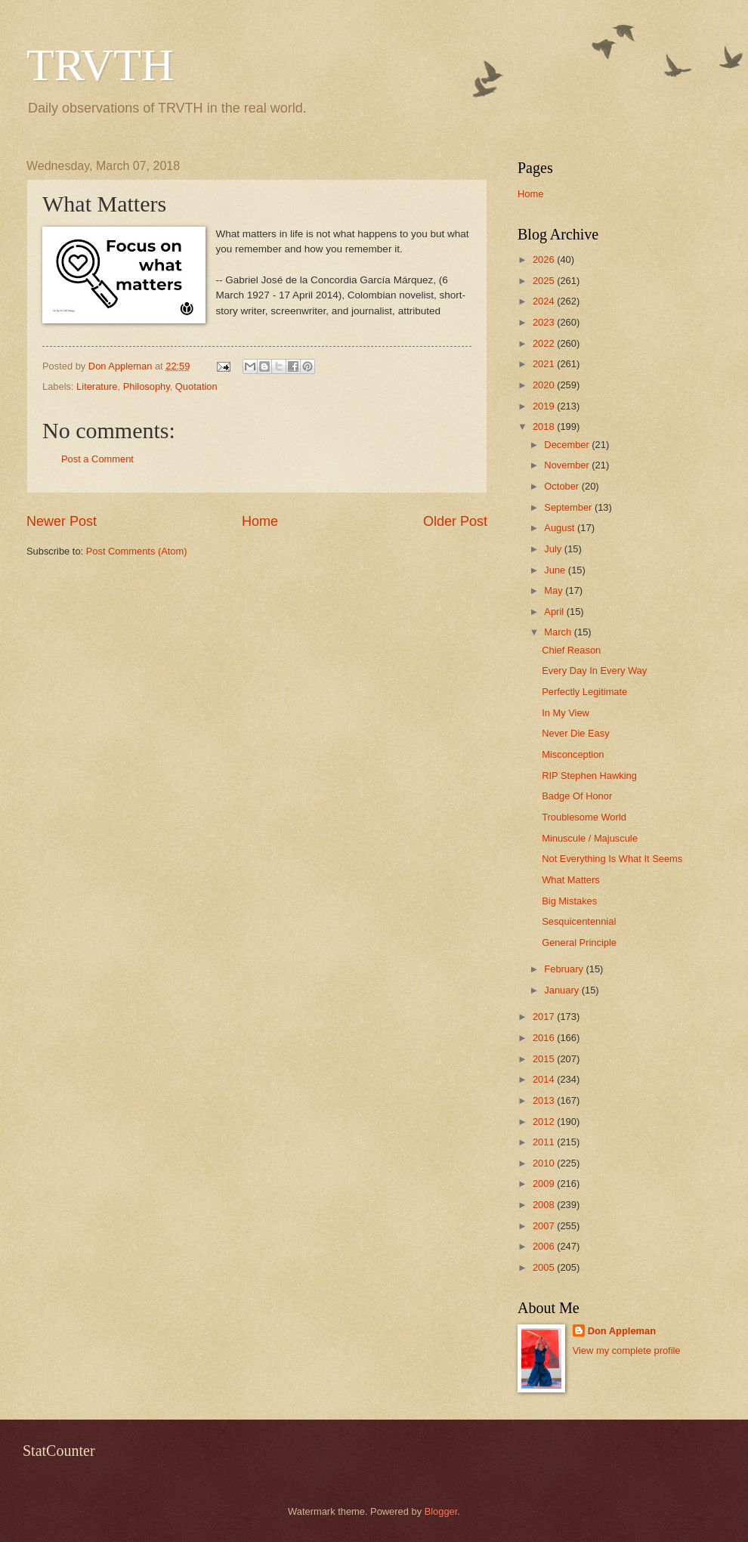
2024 (545, 301)
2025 (545, 280)
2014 (545, 1079)
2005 (545, 1267)
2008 (545, 1204)
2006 (545, 1246)
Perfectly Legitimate (584, 691)
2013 (545, 1100)
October (562, 486)
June (556, 570)
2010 (545, 1163)
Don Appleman (622, 1331)
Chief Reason (571, 650)
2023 (545, 322)
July (554, 549)
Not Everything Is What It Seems (612, 858)
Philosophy (146, 386)
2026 (545, 259)
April (555, 611)
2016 (545, 1037)
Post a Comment (97, 459)
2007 (545, 1225)
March (558, 632)
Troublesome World (584, 817)
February (565, 969)
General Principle (579, 942)
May (554, 590)
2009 (545, 1183)
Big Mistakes (569, 901)
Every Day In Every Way (594, 670)
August (560, 527)
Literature (96, 386)
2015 (545, 1059)
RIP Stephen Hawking (589, 775)
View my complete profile (627, 1350)
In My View (565, 712)
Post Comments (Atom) (136, 551)
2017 (545, 1016)
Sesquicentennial (579, 921)
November (568, 465)
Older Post (455, 521)
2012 (545, 1121)
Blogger (441, 1511)
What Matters (571, 879)
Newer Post (61, 521)
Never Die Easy (575, 733)
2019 (545, 406)
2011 (545, 1142)
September (569, 507)
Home (260, 521)
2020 (545, 385)
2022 (545, 343)
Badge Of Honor (577, 796)
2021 (545, 363)
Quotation (196, 386)
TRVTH (100, 65)
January (562, 990)
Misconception (573, 754)
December (568, 444)
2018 (545, 426)
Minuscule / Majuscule (590, 838)
